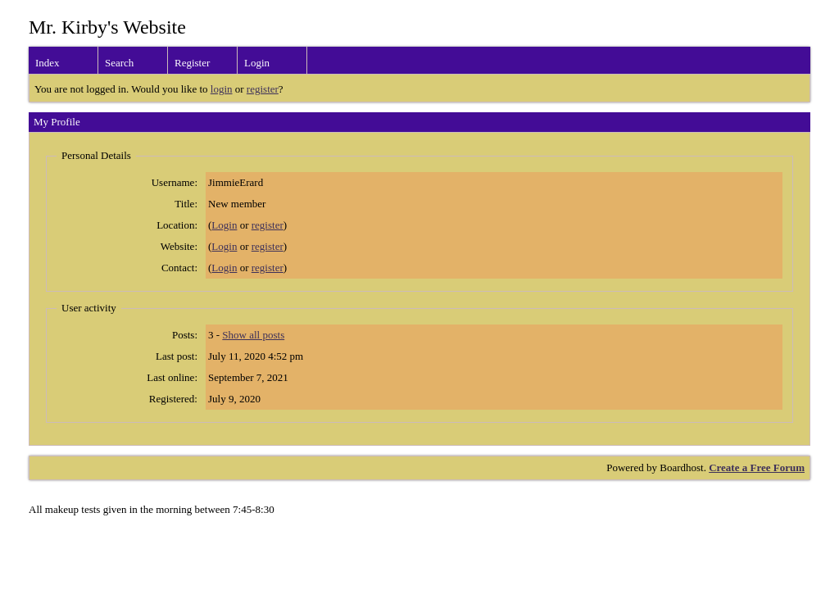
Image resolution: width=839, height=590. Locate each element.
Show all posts (253, 335)
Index (47, 63)
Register (192, 63)
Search (119, 63)
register (263, 89)
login (222, 89)
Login (257, 63)
